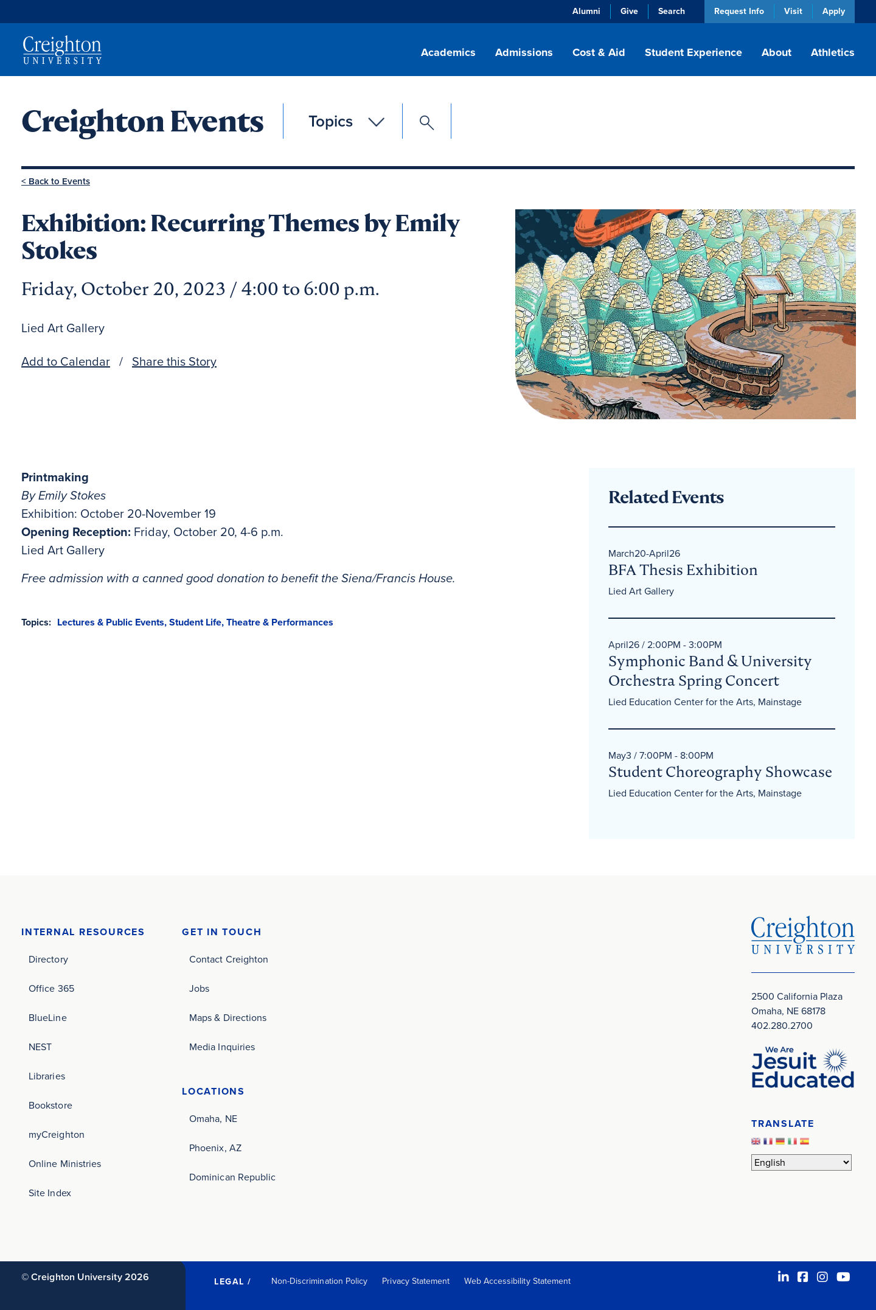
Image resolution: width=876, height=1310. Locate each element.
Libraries (47, 1076)
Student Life (195, 622)
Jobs (199, 988)
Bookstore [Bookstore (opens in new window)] (50, 1105)
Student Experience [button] (693, 52)
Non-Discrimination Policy (319, 1281)
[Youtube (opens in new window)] (843, 1277)
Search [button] (671, 11)
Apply (833, 11)
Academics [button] (448, 52)
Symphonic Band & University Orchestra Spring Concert (710, 671)
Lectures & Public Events (110, 622)
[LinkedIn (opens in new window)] (783, 1277)
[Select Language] (801, 1162)
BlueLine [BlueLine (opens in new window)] (48, 1018)
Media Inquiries (222, 1047)
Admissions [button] (524, 52)
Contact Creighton (228, 959)
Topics (330, 121)
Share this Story (174, 361)
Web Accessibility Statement (517, 1281)
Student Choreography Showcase (720, 771)
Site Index (50, 1193)
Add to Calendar (65, 361)
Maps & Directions (227, 1018)
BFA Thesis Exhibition (683, 569)
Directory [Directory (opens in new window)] (48, 959)
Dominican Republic (232, 1177)
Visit (793, 11)
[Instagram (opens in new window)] (822, 1277)
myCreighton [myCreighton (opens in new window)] (57, 1134)
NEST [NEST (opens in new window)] (40, 1047)
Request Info (739, 11)
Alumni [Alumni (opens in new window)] (586, 11)
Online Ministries (65, 1164)
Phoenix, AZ (215, 1148)
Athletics (833, 52)
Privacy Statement (416, 1281)
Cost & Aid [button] (598, 52)
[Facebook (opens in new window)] (803, 1277)
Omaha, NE (213, 1119)
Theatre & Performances (279, 622)
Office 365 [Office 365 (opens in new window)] (51, 988)
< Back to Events (55, 181)
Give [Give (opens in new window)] (629, 11)
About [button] (776, 52)
